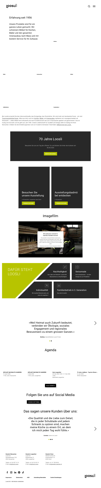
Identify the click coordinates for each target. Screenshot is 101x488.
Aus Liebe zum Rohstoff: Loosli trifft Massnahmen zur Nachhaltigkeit (57, 275)
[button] (7, 472)
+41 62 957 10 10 (14, 462)
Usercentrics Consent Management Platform (52, 246)
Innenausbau (50, 118)
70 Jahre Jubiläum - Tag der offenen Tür (88, 372)
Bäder (42, 118)
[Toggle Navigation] (94, 6)
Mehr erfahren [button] (50, 154)
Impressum (9, 477)
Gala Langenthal (56, 372)
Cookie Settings (33, 402)
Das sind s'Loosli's (62, 294)
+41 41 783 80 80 (54, 462)
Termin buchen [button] (28, 203)
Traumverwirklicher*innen (10, 118)
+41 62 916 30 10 (34, 462)
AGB (28, 477)
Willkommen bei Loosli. (64, 125)
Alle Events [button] (50, 385)
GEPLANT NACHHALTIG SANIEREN (12, 372)
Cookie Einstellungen (55, 477)
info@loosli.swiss (13, 464)
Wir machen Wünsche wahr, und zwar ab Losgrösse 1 (40, 294)
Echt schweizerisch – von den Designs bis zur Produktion (83, 275)
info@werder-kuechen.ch (55, 464)
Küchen (36, 118)
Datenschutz (19, 477)
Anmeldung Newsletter (40, 477)
